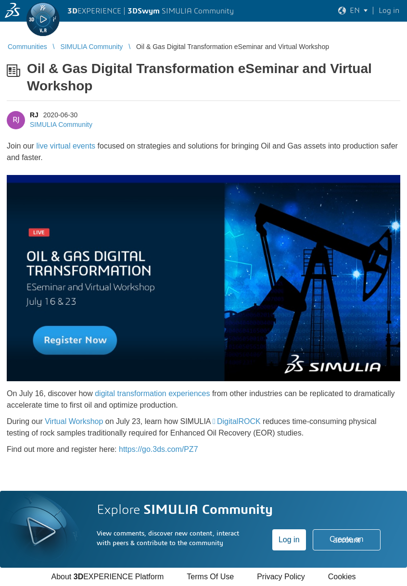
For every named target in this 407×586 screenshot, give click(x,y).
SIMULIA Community (61, 124)
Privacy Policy (281, 577)
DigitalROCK (239, 421)
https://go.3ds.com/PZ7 (158, 449)
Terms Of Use (210, 577)
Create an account (346, 539)
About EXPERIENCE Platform (107, 577)
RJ (34, 115)
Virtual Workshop (74, 421)
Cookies (342, 577)
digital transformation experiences (152, 393)
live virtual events (65, 146)
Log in (289, 540)
